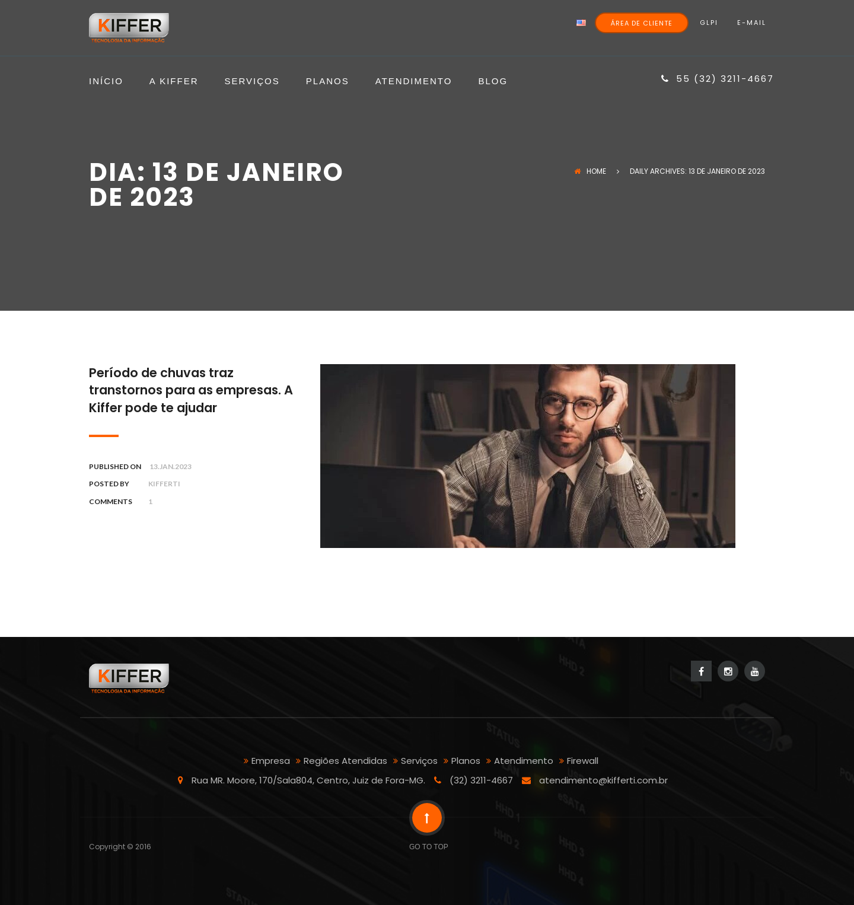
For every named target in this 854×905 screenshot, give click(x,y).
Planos (327, 81)
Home (590, 171)
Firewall (582, 760)
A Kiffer (174, 81)
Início (106, 81)
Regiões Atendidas (345, 760)
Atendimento (414, 81)
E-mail (751, 22)
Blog (493, 81)
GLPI (709, 22)
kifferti (164, 483)
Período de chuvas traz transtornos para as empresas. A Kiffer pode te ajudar (191, 390)
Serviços (252, 81)
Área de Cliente (642, 23)
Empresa (270, 760)
